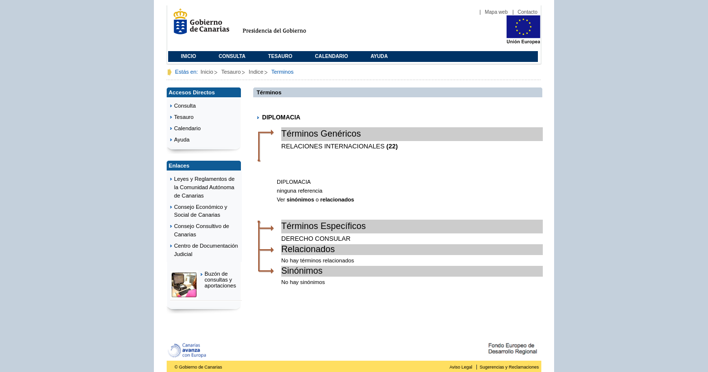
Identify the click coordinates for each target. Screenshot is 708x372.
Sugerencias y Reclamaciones (509, 367)
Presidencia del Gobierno (283, 25)
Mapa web (496, 12)
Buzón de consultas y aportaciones (220, 279)
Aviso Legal (460, 367)
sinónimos (300, 199)
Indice (256, 72)
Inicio (188, 56)
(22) (392, 146)
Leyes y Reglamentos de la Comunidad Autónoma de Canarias (204, 187)
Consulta (232, 56)
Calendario (331, 56)
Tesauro (280, 56)
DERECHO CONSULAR (316, 238)
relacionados (337, 199)
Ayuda (379, 56)
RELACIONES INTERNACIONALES (332, 146)
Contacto (527, 12)
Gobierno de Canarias (198, 25)
